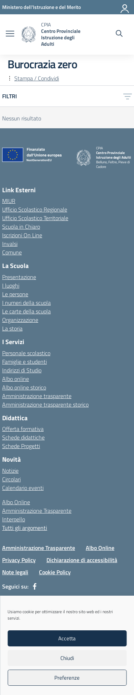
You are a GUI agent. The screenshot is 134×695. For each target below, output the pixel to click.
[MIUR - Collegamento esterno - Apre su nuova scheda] (41, 7)
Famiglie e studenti (24, 361)
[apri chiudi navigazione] (10, 34)
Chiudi (67, 658)
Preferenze (67, 678)
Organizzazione (20, 320)
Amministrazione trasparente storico (45, 404)
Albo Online (16, 502)
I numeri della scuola (26, 302)
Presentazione (19, 277)
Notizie (10, 470)
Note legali (15, 572)
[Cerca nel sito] (119, 34)
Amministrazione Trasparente (36, 510)
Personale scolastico (26, 353)
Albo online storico (24, 387)
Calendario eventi (23, 487)
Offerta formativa (23, 429)
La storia (12, 328)
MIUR (8, 201)
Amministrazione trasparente (36, 396)
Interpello (13, 519)
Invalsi (10, 243)
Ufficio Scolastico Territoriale (35, 218)
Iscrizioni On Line (22, 235)
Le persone (15, 294)
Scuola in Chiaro (21, 226)
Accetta (67, 638)
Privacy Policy (19, 560)
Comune (12, 252)
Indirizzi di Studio (21, 370)
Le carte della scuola (26, 311)
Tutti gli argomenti (24, 527)
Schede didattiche (23, 437)
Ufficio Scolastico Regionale (34, 209)
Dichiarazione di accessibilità (81, 560)
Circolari (11, 479)
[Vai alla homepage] (28, 34)
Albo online (15, 378)
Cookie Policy (55, 572)
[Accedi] (125, 7)
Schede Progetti (21, 446)
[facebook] (34, 586)
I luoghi (10, 285)
